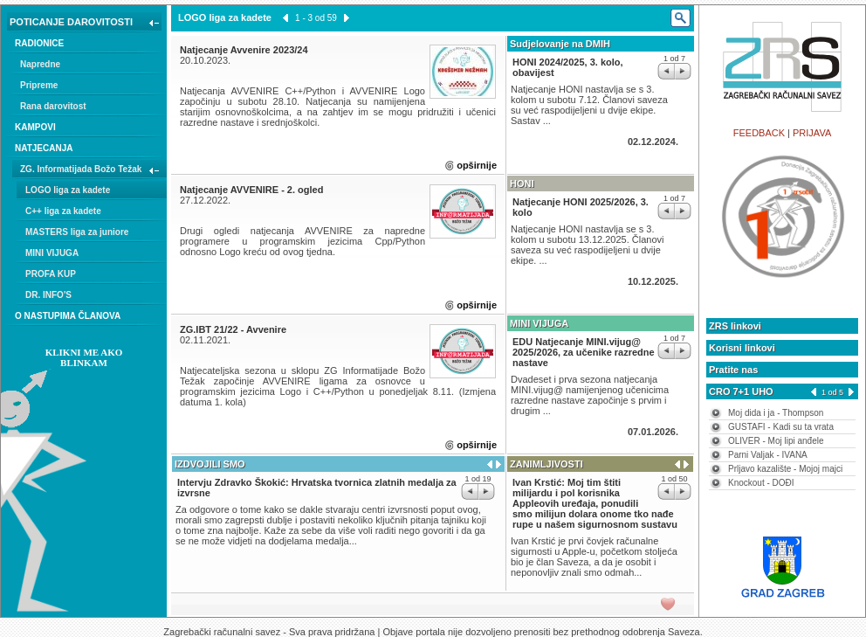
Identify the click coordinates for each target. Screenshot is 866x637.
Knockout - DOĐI (761, 483)
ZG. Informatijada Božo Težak (91, 171)
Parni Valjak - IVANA (768, 455)
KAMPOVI (35, 127)
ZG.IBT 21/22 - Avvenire (233, 329)
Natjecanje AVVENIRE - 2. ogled (251, 189)
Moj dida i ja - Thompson (775, 413)
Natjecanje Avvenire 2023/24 (244, 50)
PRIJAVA (812, 133)
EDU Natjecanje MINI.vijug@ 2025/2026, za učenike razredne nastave (583, 352)
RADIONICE (39, 43)
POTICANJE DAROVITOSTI (86, 24)
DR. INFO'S (48, 295)
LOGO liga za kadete (67, 190)
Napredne (40, 64)
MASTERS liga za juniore (76, 232)
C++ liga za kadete (63, 211)
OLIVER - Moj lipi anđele (776, 441)
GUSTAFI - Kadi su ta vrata (781, 427)
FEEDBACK (759, 133)
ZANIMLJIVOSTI (546, 464)
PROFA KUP (50, 274)
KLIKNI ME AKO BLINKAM (84, 357)
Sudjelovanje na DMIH (560, 43)
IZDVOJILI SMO (210, 464)
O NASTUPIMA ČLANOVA (67, 316)
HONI (522, 183)
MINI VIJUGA (52, 253)
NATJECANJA (44, 148)
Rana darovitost (53, 106)
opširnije (477, 165)
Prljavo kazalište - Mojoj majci (785, 469)
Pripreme (39, 85)
